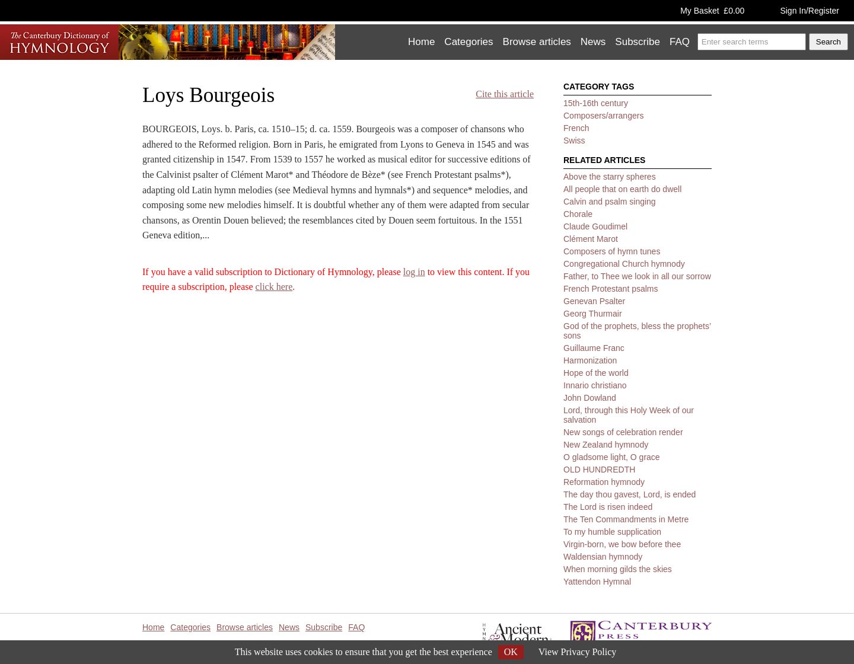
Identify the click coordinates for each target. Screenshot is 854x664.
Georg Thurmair (592, 313)
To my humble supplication (612, 532)
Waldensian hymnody (602, 556)
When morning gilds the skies (617, 569)
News (593, 41)
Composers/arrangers (603, 115)
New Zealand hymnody (605, 444)
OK (511, 652)
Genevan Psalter (594, 301)
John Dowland (589, 398)
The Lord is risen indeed (607, 507)
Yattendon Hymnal (597, 581)
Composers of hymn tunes (611, 251)
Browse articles (537, 41)
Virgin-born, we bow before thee (622, 544)
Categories (468, 41)
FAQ (680, 41)
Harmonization (590, 360)
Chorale (577, 214)
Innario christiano (595, 385)
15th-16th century (595, 103)
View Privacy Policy (577, 652)
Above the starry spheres (609, 176)
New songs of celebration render (623, 432)
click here (274, 287)
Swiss (574, 140)
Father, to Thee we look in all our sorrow (637, 276)
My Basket (712, 10)
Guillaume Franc (593, 348)
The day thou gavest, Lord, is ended (629, 494)
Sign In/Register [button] (809, 10)
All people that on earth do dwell (622, 189)
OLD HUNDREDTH (599, 469)
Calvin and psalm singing (609, 201)
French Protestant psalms (610, 288)
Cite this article (505, 94)
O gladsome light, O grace (611, 457)
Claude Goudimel (595, 226)
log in (414, 272)
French (576, 128)
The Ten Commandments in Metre (626, 519)
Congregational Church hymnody (624, 264)
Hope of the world (596, 373)
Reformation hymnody (604, 482)
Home (421, 41)
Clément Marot (590, 239)
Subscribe (637, 41)
